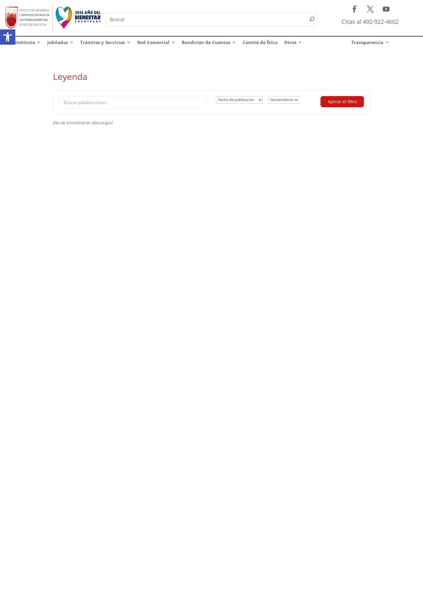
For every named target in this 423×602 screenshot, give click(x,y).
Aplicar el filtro (342, 101)
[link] (7, 37)
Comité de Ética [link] (260, 42)
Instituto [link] (25, 42)
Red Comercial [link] (153, 42)
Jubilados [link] (57, 42)
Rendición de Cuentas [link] (206, 42)
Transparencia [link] (367, 42)
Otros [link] (290, 42)
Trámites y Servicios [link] (102, 42)
